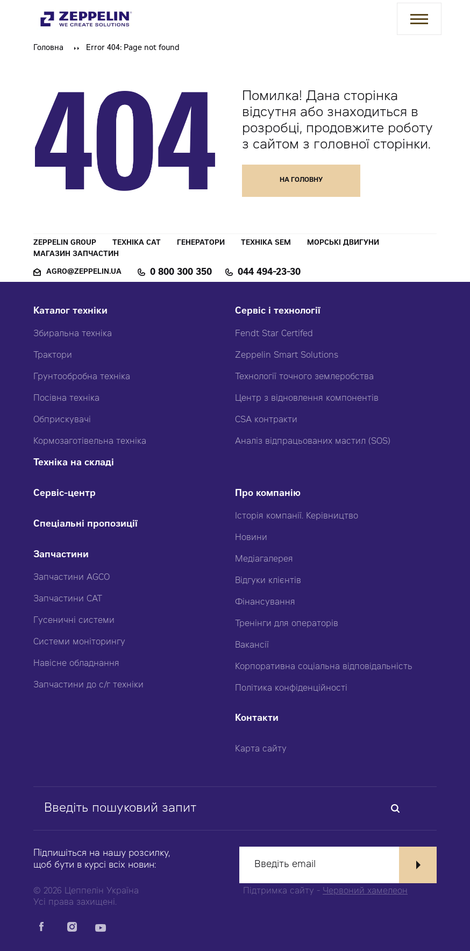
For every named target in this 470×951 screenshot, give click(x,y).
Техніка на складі (73, 463)
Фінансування (265, 602)
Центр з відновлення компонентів (307, 398)
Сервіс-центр (64, 494)
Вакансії (252, 645)
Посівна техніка (66, 398)
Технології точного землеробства (304, 377)
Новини (251, 538)
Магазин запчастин (76, 254)
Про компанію (268, 494)
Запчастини (61, 555)
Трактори (52, 355)
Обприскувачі (62, 420)
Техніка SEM (266, 243)
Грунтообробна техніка (81, 377)
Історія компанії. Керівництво (296, 516)
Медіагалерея (264, 559)
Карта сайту (261, 749)
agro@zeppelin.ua (84, 272)
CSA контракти (266, 420)
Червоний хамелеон (365, 891)
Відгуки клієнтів (268, 581)
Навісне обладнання (76, 663)
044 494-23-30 (269, 273)
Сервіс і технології (278, 311)
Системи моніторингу (79, 642)
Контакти (257, 718)
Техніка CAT (136, 243)
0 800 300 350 (181, 273)
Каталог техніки (70, 311)
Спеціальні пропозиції (85, 524)
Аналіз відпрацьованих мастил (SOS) (312, 441)
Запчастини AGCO (71, 577)
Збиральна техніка (72, 334)
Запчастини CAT (67, 599)
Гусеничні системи (74, 620)
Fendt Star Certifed (274, 334)
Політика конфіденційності (291, 688)
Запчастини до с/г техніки (88, 685)
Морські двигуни (343, 243)
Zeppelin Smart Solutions (286, 355)
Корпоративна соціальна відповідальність (323, 667)
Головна (48, 48)
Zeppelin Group (64, 243)
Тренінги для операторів (286, 624)
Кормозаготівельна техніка (89, 441)
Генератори (201, 243)
